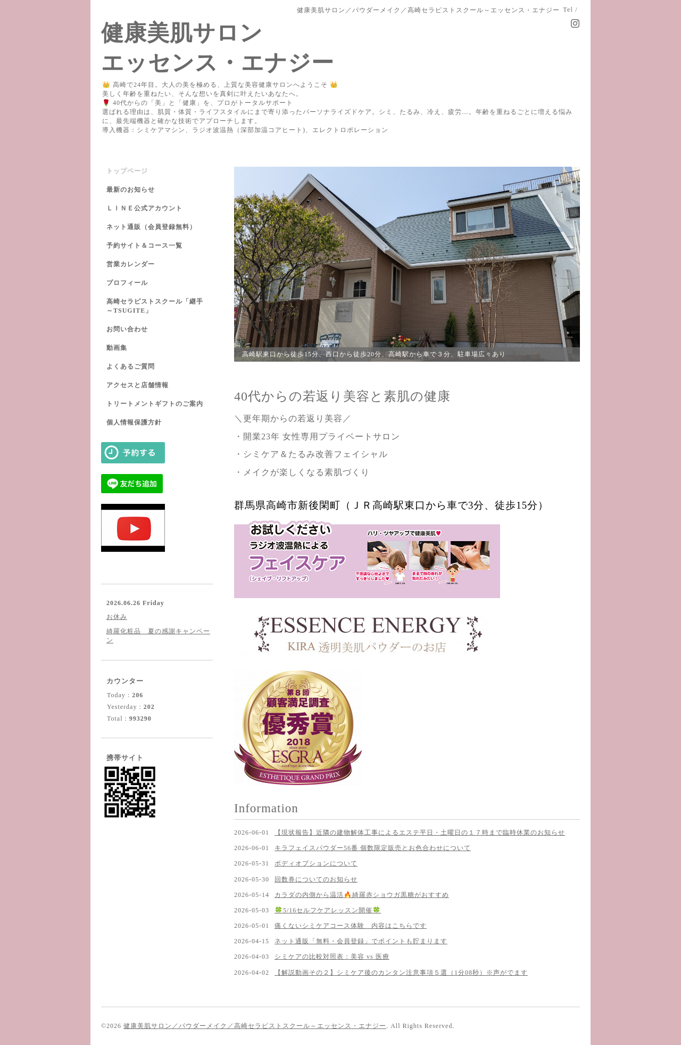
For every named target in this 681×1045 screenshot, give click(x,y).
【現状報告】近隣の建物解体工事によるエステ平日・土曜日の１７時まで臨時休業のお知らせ (420, 832)
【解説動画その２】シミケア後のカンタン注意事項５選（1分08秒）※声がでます (401, 972)
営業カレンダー (130, 264)
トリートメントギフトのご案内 (154, 403)
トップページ (127, 171)
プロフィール (127, 283)
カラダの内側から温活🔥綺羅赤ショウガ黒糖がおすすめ (362, 895)
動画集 (116, 348)
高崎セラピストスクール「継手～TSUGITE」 (154, 306)
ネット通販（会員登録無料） (151, 227)
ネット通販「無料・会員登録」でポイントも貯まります (361, 941)
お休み (116, 617)
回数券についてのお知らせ (316, 879)
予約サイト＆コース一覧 (144, 245)
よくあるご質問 (130, 366)
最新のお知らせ (130, 189)
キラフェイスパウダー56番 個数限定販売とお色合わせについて (373, 848)
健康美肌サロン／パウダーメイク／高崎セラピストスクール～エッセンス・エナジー (254, 1026)
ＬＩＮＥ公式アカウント (144, 208)
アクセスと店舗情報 (137, 385)
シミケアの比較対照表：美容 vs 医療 (332, 956)
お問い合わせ (127, 329)
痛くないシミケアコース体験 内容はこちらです (351, 925)
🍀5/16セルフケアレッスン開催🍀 (328, 910)
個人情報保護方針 (134, 422)
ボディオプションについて (316, 863)
